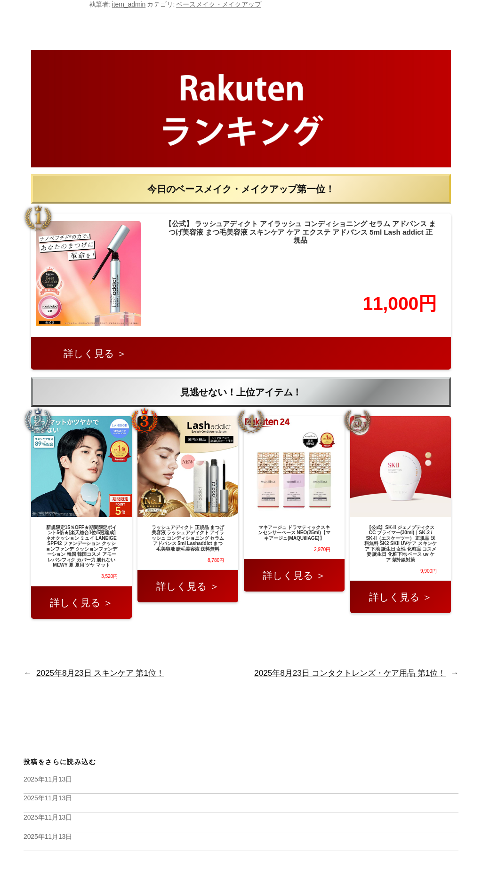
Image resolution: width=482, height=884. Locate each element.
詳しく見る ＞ (95, 353)
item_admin (128, 4)
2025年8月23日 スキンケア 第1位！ (100, 673)
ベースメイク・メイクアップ (218, 4)
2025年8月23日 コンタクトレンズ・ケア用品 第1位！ (350, 673)
